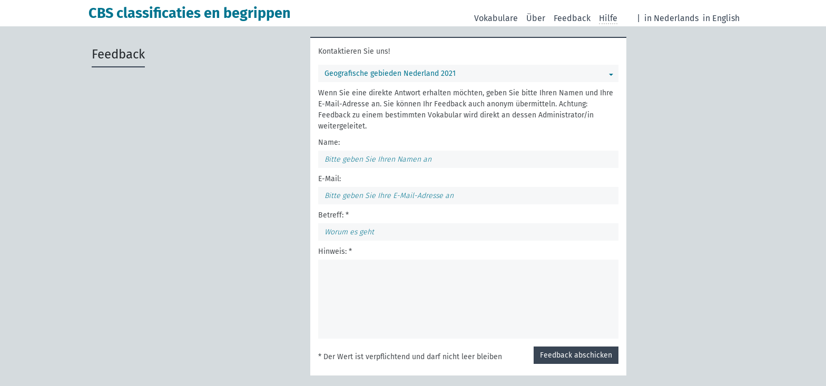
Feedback (572, 18)
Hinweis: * (335, 251)
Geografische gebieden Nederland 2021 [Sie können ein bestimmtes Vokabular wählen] (390, 73)
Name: (329, 142)
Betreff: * (333, 215)
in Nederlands (671, 18)
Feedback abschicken (576, 355)
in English (721, 18)
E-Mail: (329, 178)
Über (535, 18)
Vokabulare (496, 18)
